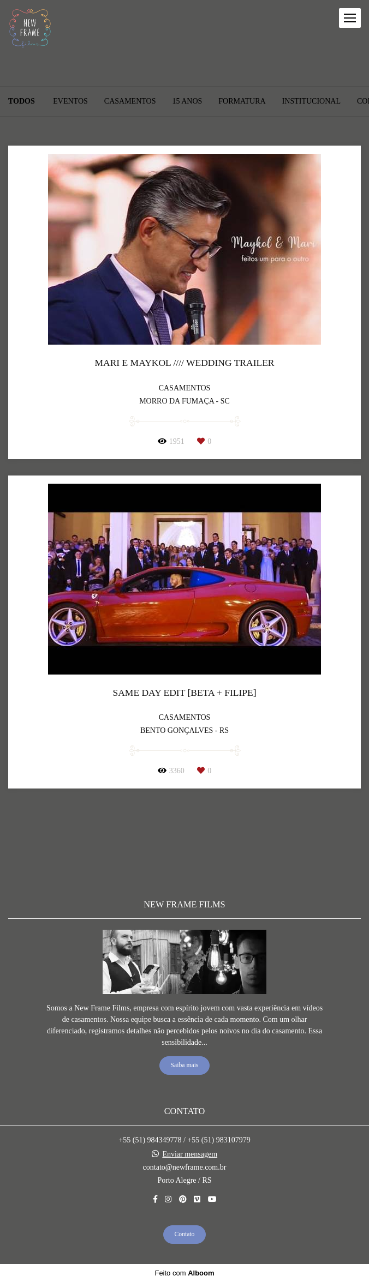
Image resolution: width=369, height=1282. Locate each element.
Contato (185, 1234)
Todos (21, 101)
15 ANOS (187, 101)
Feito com (184, 1273)
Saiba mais (185, 1065)
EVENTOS (70, 101)
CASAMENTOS (130, 101)
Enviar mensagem (189, 1154)
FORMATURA (241, 101)
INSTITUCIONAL (311, 101)
